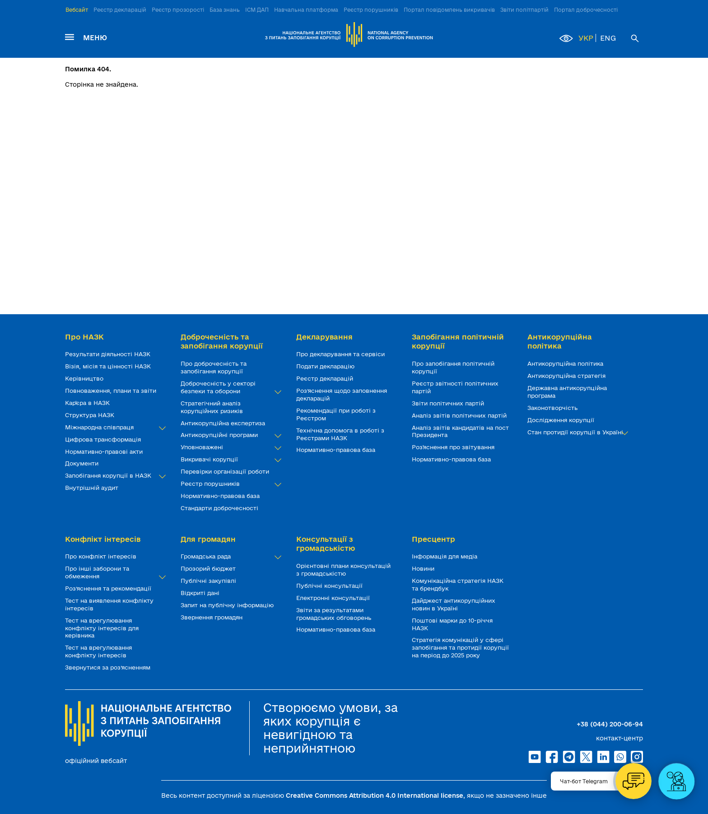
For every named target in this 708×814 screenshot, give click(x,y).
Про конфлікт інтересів (101, 556)
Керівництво (85, 378)
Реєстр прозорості (178, 10)
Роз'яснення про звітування (454, 447)
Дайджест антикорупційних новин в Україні (453, 604)
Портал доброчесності (586, 10)
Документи (82, 463)
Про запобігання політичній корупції (453, 367)
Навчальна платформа (306, 10)
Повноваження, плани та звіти (111, 390)
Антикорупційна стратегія (567, 375)
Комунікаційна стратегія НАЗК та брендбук (457, 584)
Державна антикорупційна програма (567, 392)
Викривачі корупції (229, 459)
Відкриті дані (201, 593)
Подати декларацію (326, 366)
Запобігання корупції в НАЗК (114, 475)
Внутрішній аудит (92, 487)
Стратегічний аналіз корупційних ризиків (213, 407)
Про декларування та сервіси (341, 354)
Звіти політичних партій (449, 403)
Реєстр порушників (371, 10)
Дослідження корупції (561, 420)
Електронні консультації (334, 598)
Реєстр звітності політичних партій (455, 387)
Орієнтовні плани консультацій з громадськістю (343, 570)
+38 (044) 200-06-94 (610, 724)
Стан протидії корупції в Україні (576, 432)
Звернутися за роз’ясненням (108, 667)
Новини (424, 568)
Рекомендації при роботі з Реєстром (336, 414)
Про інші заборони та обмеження (114, 572)
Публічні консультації (330, 585)
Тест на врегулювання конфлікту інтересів (98, 651)
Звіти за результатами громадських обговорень (334, 614)
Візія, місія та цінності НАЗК (109, 366)
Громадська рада (229, 556)
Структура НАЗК (90, 415)
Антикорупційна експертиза (224, 423)
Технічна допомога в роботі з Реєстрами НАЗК (340, 434)
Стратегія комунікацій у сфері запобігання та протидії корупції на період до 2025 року (460, 647)
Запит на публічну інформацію (228, 605)
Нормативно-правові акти (104, 451)
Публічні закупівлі (209, 580)
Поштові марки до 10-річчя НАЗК (452, 624)
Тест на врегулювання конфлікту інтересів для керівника (102, 628)
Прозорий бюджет (209, 568)
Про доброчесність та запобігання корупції (214, 367)
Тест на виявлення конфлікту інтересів (109, 604)
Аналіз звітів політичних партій (460, 415)
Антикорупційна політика (566, 363)
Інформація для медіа (445, 556)
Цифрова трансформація (104, 439)
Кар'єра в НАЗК (88, 403)
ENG (608, 38)
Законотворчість (553, 408)
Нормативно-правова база (221, 496)
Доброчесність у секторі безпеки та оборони (229, 387)
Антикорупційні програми (229, 435)
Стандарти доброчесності (220, 508)
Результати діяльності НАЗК (108, 354)
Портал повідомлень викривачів (449, 10)
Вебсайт (76, 10)
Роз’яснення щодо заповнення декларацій (341, 394)
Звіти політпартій (524, 10)
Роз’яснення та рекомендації (109, 588)
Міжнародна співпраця (114, 427)
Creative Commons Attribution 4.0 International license (374, 795)
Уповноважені (229, 447)
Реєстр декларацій (119, 10)
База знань (225, 10)
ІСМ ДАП (257, 10)
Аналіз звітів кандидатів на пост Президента (460, 431)
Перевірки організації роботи (226, 471)
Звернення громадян (212, 617)
